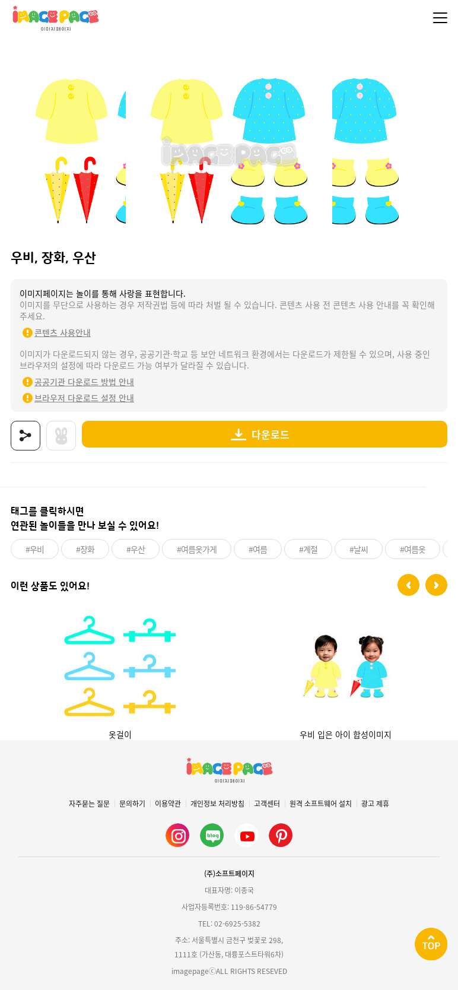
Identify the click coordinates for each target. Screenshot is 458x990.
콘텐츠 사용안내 (62, 332)
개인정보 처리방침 (217, 803)
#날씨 (358, 549)
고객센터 (267, 803)
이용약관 (168, 803)
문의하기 (132, 803)
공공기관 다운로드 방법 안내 (84, 382)
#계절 (308, 549)
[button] (408, 585)
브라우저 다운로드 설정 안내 (84, 398)
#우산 (135, 549)
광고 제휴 (375, 803)
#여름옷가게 (197, 549)
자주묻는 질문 (89, 803)
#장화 (85, 549)
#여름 (258, 549)
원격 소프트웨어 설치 (321, 803)
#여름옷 (412, 549)
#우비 (35, 549)
